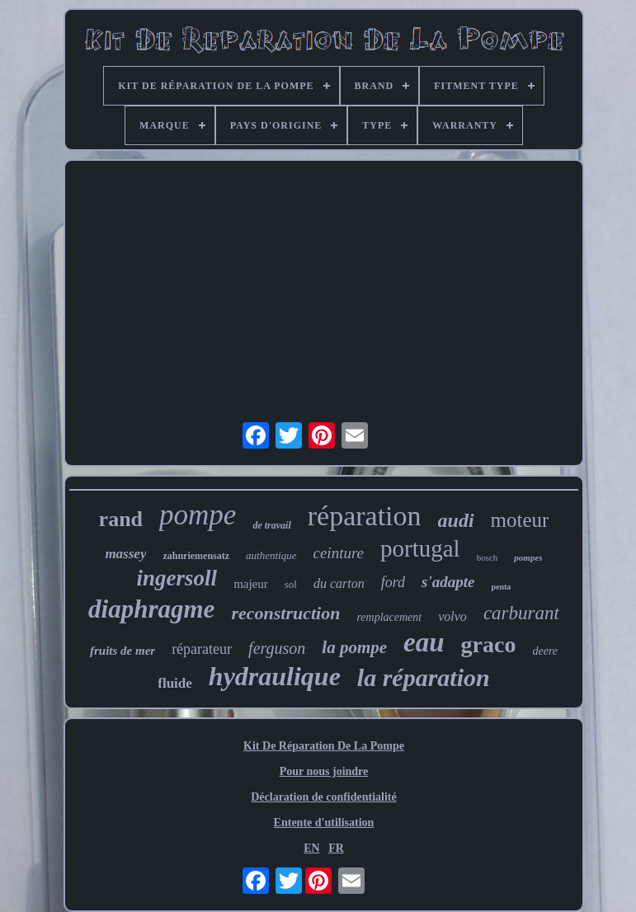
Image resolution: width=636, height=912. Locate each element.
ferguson (276, 648)
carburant (521, 613)
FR (336, 848)
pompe (197, 515)
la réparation (423, 677)
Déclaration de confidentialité (324, 797)
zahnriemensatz (196, 556)
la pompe (354, 647)
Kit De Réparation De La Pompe (323, 746)
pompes (528, 557)
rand (121, 519)
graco (488, 644)
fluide (175, 683)
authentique (271, 555)
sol (291, 584)
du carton (339, 583)
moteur (520, 520)
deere (545, 651)
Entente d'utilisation (324, 822)
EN (311, 848)
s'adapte (448, 581)
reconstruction (285, 613)
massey (125, 554)
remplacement (389, 617)
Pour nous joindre (324, 771)
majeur (250, 583)
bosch (487, 557)
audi (456, 520)
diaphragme (151, 609)
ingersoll (177, 578)
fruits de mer (122, 650)
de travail (271, 525)
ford (393, 582)
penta (501, 586)
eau (424, 642)
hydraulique (275, 676)
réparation (365, 516)
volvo (452, 616)
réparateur (202, 649)
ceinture (338, 553)
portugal (420, 548)
